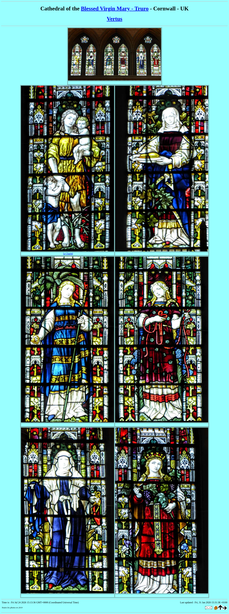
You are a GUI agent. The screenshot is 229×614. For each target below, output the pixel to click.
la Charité (68, 253)
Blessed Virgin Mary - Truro (115, 8)
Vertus (114, 19)
